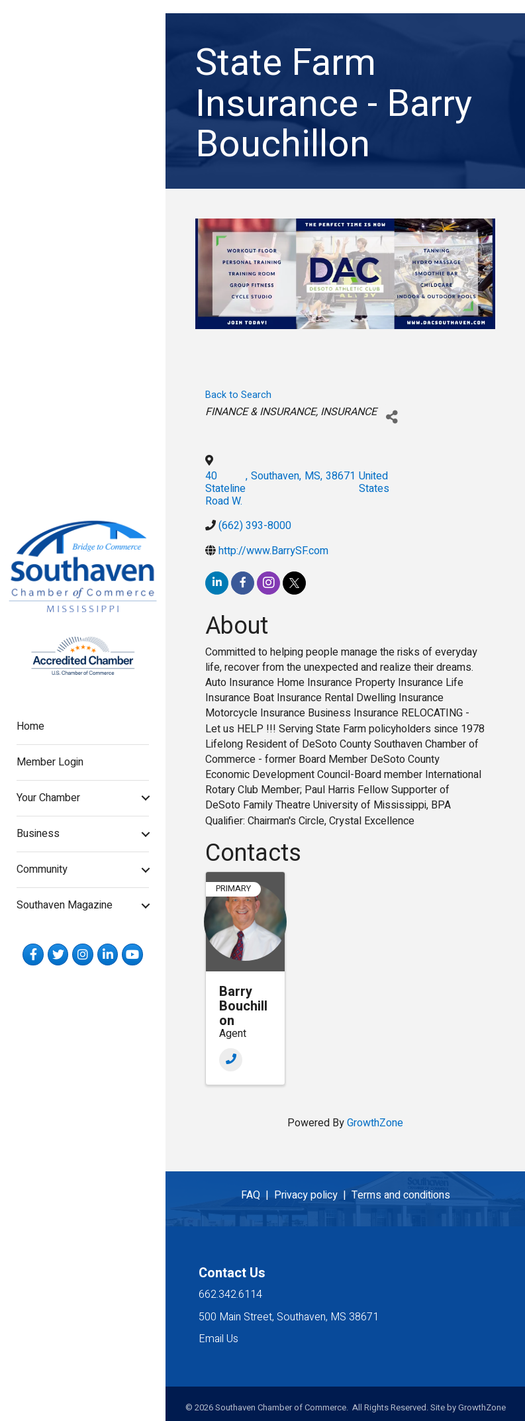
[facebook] (242, 583)
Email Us (218, 1339)
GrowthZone (375, 1123)
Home (30, 726)
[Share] (391, 417)
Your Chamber (48, 798)
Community (42, 869)
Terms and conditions (401, 1195)
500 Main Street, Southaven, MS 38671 (289, 1317)
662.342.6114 (230, 1294)
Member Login (50, 762)
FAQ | (257, 1195)
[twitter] (294, 583)
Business (38, 834)
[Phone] (230, 1059)
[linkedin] (216, 583)
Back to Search (238, 395)
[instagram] (268, 583)
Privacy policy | (313, 1195)
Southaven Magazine (65, 905)
